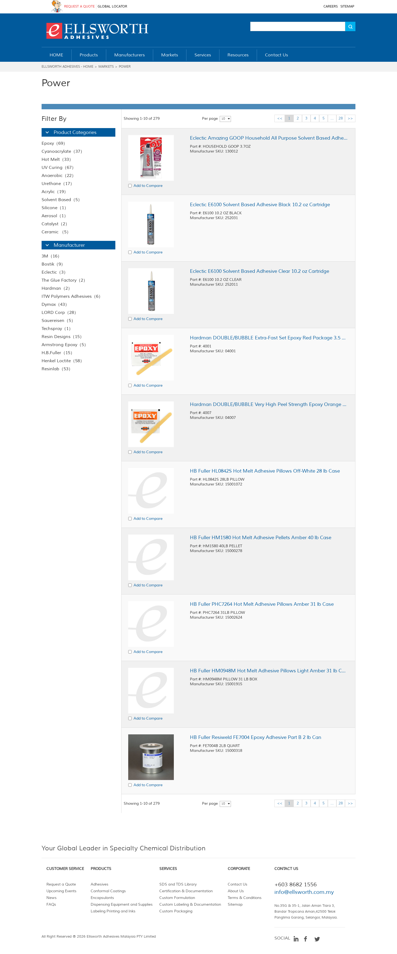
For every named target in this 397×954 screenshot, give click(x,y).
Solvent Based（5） (62, 199)
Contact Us (237, 884)
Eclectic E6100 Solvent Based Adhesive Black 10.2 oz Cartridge (260, 205)
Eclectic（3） (55, 272)
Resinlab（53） (57, 369)
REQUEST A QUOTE (79, 7)
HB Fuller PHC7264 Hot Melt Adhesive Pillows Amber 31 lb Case (262, 604)
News (51, 897)
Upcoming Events (61, 891)
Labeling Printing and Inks (113, 911)
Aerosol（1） (55, 216)
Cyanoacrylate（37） (63, 151)
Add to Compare (148, 185)
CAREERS (331, 7)
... (332, 118)
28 (341, 118)
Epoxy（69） (54, 143)
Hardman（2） (57, 288)
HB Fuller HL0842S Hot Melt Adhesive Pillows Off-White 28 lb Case (265, 471)
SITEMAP (347, 7)
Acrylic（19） (55, 191)
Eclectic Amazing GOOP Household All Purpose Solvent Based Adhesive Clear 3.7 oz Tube (269, 138)
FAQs (51, 904)
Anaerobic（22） (59, 175)
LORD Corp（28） (60, 312)
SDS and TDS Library (178, 884)
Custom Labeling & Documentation (190, 904)
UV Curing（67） (59, 167)
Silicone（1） (55, 208)
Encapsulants (102, 897)
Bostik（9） (53, 264)
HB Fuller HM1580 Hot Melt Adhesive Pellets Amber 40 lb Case (260, 538)
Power (125, 67)
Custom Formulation (177, 897)
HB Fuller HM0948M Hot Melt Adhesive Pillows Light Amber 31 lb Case (269, 671)
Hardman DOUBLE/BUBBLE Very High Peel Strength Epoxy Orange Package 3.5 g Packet (269, 404)
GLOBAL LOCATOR (112, 7)
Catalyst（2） (55, 224)
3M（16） (52, 256)
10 (223, 119)
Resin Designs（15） (63, 336)
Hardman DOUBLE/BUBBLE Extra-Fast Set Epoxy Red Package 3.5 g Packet (269, 338)
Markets (106, 67)
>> (350, 118)
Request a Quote (61, 884)
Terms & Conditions (245, 897)
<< (279, 118)
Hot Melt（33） (57, 159)
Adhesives (99, 884)
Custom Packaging (175, 911)
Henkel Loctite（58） (63, 361)
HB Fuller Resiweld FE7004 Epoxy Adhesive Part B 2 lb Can (255, 737)
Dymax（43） (55, 304)
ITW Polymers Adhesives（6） (72, 296)
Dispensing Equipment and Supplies (122, 904)
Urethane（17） (58, 183)
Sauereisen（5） (58, 320)
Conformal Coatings (108, 891)
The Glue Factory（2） (64, 280)
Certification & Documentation (186, 891)
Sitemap (235, 904)
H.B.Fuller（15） (58, 353)
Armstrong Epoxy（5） (65, 344)
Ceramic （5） (56, 232)
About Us (236, 891)
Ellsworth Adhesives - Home (67, 67)
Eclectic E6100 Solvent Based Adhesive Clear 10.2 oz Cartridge (259, 271)
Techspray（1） (57, 328)
